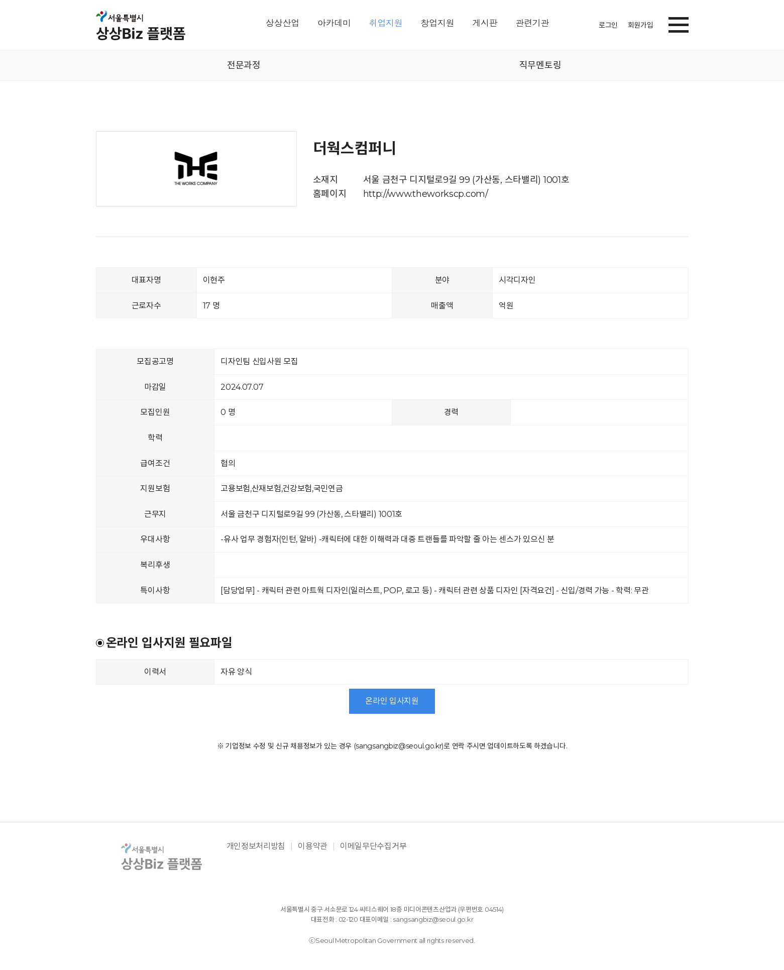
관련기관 (532, 23)
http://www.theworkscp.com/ (425, 193)
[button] (678, 23)
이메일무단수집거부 (373, 846)
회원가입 (640, 25)
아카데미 (334, 23)
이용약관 (312, 846)
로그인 (608, 25)
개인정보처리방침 (256, 846)
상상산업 (282, 23)
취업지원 (386, 23)
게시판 (484, 23)
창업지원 (438, 23)
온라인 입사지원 (392, 701)
